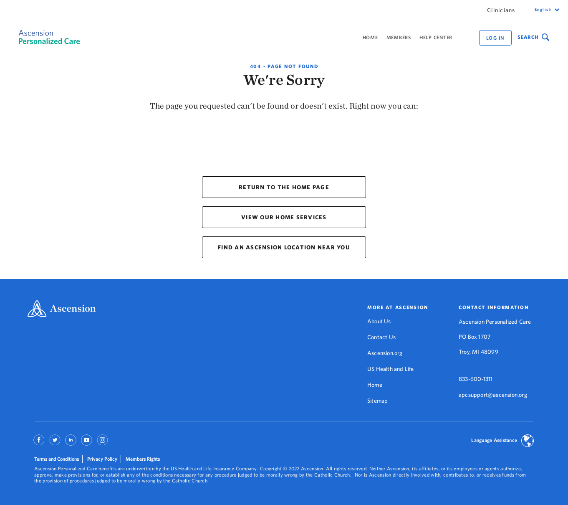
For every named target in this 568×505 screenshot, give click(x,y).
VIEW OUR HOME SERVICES (284, 217)
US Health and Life (390, 369)
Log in (495, 38)
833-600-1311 (475, 379)
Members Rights (143, 459)
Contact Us (381, 337)
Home (370, 37)
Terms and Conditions (56, 459)
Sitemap (377, 400)
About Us (379, 321)
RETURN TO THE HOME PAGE (284, 187)
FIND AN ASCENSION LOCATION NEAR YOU (284, 247)
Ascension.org (385, 353)
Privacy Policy (102, 459)
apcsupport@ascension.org (493, 394)
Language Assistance (494, 440)
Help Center (435, 37)
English (543, 9)
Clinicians (501, 10)
